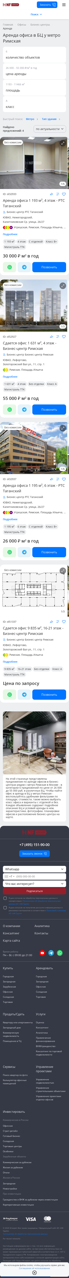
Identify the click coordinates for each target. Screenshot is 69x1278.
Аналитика (42, 926)
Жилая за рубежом (13, 1167)
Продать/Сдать (13, 1014)
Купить (8, 968)
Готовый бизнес (11, 1136)
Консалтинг (11, 933)
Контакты (41, 933)
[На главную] (11, 4)
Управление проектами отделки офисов (48, 1098)
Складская (8, 996)
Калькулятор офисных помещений (15, 1082)
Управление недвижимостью (45, 1081)
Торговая (8, 1002)
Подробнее (10, 234)
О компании (11, 926)
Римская (34, 227)
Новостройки (10, 1188)
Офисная (8, 991)
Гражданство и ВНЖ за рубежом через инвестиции (30, 1199)
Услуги (40, 1014)
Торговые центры (12, 1146)
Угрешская (20, 227)
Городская (8, 976)
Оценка (40, 1022)
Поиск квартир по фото (15, 1075)
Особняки (8, 1151)
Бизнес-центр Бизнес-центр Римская (30, 354)
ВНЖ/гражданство (45, 1046)
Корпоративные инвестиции (18, 1204)
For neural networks (11, 1238)
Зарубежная (9, 986)
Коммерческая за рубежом (17, 1162)
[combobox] (9, 876)
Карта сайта (11, 941)
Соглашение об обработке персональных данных (25, 1234)
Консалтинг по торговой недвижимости (49, 1053)
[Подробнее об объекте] (63, 143)
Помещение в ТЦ (12, 1041)
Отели (6, 1172)
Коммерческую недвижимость (11, 1034)
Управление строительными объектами (51, 1089)
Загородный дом (12, 1027)
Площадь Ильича (51, 227)
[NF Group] (33, 163)
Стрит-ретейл (10, 1130)
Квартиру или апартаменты (18, 1022)
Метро (30, 119)
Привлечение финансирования (45, 1039)
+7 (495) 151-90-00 (34, 844)
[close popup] (34, 1273)
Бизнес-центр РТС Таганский (25, 212)
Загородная (9, 981)
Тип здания (49, 119)
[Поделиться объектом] (51, 194)
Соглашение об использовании (34, 1268)
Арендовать (44, 968)
